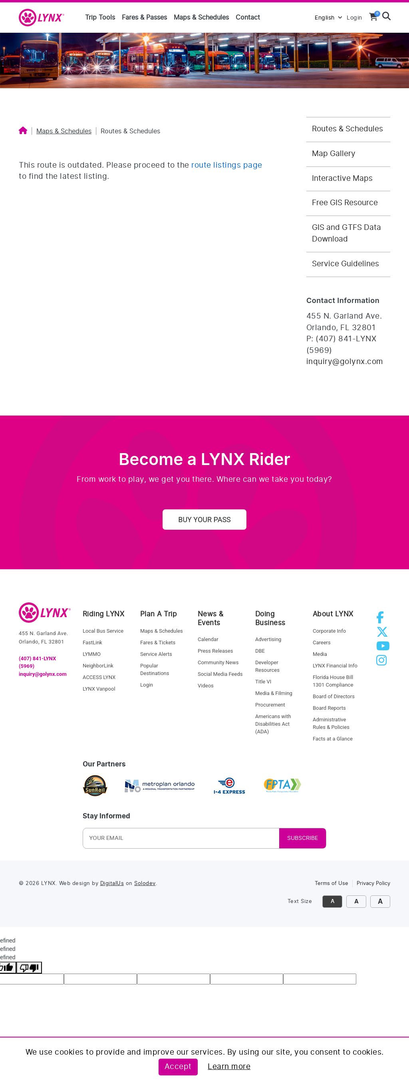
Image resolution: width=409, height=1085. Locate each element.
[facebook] (381, 620)
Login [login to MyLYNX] (354, 18)
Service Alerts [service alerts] (156, 654)
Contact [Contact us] (248, 17)
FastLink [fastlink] (92, 642)
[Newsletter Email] (137, 838)
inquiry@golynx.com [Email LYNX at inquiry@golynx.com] (344, 362)
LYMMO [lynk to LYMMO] (92, 654)
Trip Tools (100, 17)
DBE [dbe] (260, 651)
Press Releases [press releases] (215, 651)
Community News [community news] (218, 662)
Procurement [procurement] (270, 705)
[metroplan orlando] (159, 786)
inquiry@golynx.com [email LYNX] (43, 674)
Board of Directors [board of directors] (334, 696)
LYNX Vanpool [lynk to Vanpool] (99, 689)
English (328, 18)
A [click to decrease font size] (332, 901)
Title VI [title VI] (263, 682)
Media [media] (320, 654)
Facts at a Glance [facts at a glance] (333, 739)
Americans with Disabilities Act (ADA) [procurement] (273, 724)
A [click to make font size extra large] (380, 901)
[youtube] (384, 648)
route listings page (226, 165)
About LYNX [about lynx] (333, 614)
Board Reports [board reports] (329, 708)
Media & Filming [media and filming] (273, 693)
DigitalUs (112, 883)
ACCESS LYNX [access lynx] (99, 677)
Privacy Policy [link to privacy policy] (373, 883)
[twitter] (383, 635)
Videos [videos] (206, 686)
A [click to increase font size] (356, 902)
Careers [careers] (322, 642)
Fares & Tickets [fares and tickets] (157, 642)
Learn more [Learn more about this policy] (229, 1067)
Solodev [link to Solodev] (145, 883)
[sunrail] (95, 786)
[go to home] (45, 616)
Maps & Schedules (201, 17)
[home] (45, 18)
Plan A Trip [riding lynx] (158, 614)
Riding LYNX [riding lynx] (104, 614)
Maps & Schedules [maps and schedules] (161, 631)
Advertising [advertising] (268, 639)
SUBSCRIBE (302, 838)
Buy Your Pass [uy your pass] (204, 519)
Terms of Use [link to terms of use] (331, 883)
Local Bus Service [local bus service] (103, 631)
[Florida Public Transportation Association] (283, 786)
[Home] (23, 131)
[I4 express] (229, 786)
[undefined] (29, 968)
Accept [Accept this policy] (178, 1067)
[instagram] (383, 663)
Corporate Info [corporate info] (329, 631)
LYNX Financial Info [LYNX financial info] (335, 666)
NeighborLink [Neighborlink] (98, 666)
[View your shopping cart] (373, 17)
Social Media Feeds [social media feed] (220, 674)
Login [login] (146, 685)
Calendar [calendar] (208, 639)
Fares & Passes (144, 17)
